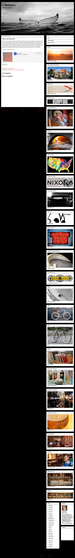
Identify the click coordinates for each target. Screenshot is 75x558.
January (50, 538)
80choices (65, 511)
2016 (50, 513)
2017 (50, 511)
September (51, 524)
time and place (21, 69)
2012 (50, 542)
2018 (50, 509)
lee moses (16, 69)
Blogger (49, 555)
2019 (50, 507)
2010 (50, 546)
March (50, 534)
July (49, 527)
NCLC (48, 38)
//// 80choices (8, 5)
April (50, 533)
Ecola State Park (50, 42)
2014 (50, 516)
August (50, 525)
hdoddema (41, 555)
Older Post (40, 110)
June (50, 529)
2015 (50, 515)
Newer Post (4, 110)
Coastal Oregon (50, 40)
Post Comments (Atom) (25, 113)
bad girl (6, 69)
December (51, 518)
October (50, 522)
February (50, 536)
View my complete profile (67, 523)
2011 (50, 544)
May (50, 531)
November (51, 520)
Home (22, 110)
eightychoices (11, 69)
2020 (50, 505)
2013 (50, 540)
